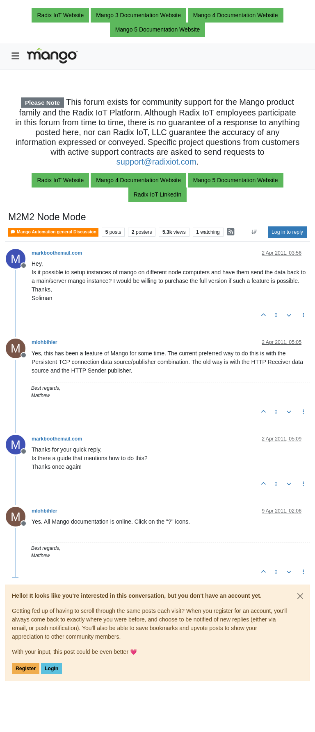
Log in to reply (287, 232)
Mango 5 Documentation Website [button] (157, 29)
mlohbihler (44, 342)
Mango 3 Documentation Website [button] (138, 15)
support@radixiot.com (156, 161)
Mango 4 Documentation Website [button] (235, 15)
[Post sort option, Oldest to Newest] (254, 232)
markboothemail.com (57, 253)
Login (51, 668)
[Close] (300, 596)
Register (26, 668)
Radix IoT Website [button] (60, 15)
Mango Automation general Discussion (53, 232)
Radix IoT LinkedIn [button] (157, 194)
